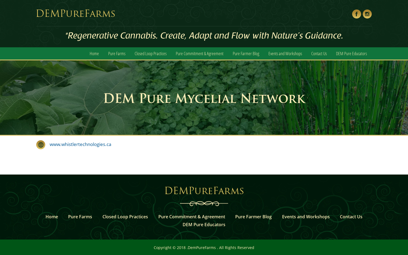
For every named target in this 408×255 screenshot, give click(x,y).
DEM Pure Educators (351, 53)
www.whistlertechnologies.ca (78, 144)
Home (94, 53)
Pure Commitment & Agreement (199, 53)
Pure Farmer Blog (246, 53)
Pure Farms (116, 53)
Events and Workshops (285, 53)
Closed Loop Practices (151, 53)
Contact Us (319, 53)
